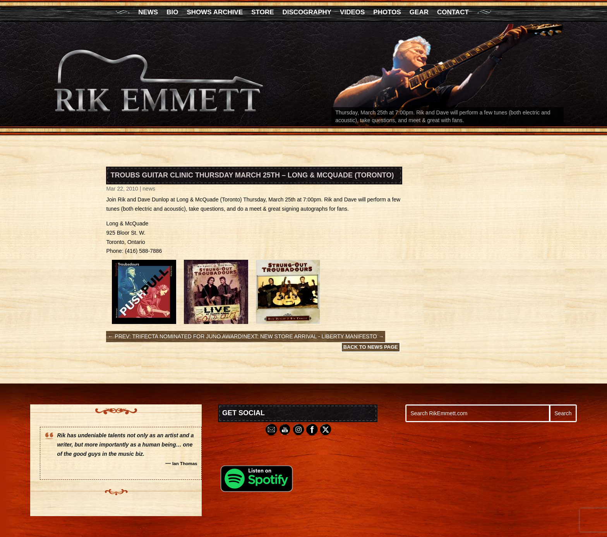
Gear (419, 13)
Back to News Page (370, 347)
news (148, 189)
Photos (387, 13)
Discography (307, 13)
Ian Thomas (184, 463)
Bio (172, 13)
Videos (352, 13)
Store (262, 13)
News (148, 13)
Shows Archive (215, 13)
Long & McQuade (198, 199)
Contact (453, 13)
